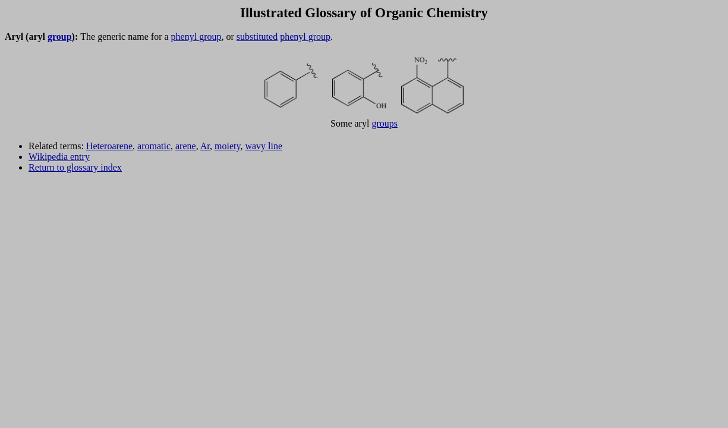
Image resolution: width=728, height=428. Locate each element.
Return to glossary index (75, 167)
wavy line (263, 146)
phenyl (185, 37)
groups (384, 123)
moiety (227, 146)
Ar (205, 146)
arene (185, 146)
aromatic (154, 146)
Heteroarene (109, 146)
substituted (257, 37)
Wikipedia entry (59, 157)
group (60, 37)
